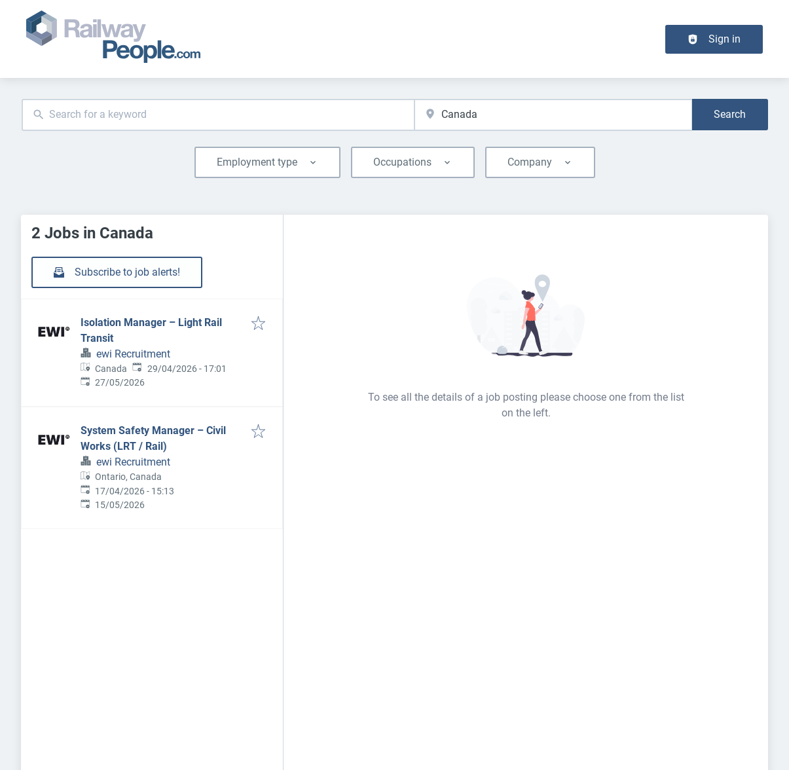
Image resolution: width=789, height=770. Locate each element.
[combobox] (218, 115)
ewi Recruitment (133, 354)
